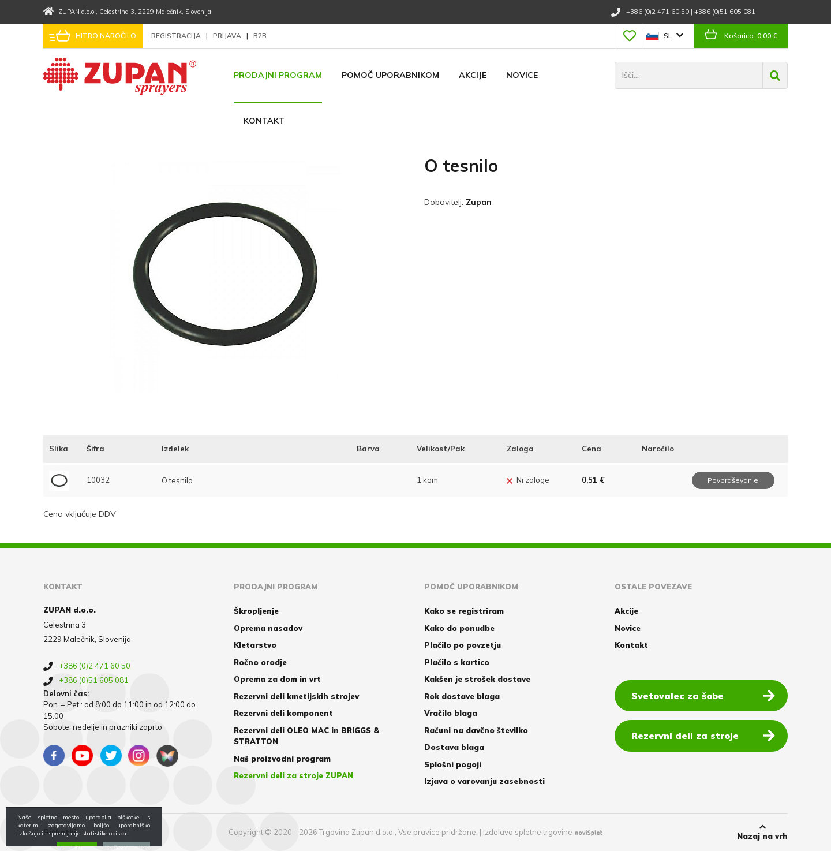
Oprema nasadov (268, 628)
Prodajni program (278, 75)
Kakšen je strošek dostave (477, 679)
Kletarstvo (255, 645)
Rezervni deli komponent (283, 713)
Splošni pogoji (452, 764)
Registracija (177, 35)
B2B (260, 35)
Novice (522, 75)
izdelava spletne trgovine (527, 832)
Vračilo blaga (450, 713)
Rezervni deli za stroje (703, 735)
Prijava (228, 35)
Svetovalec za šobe (703, 695)
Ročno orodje (260, 662)
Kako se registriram (464, 610)
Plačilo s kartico (456, 662)
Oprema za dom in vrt (277, 679)
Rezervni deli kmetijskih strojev (296, 696)
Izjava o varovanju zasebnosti (484, 781)
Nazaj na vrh (762, 832)
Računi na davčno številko (476, 730)
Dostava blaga (454, 747)
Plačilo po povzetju (462, 645)
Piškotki (59, 832)
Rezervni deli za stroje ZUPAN (293, 775)
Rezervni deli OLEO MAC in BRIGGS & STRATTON (306, 736)
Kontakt (264, 120)
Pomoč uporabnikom (390, 75)
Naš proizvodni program (282, 758)
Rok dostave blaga (462, 696)
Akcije (472, 75)
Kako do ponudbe (459, 628)
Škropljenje (256, 610)
